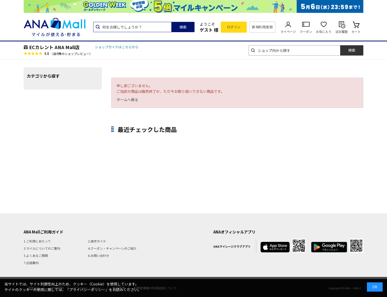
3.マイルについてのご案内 (42, 248)
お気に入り (323, 31)
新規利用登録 (262, 26)
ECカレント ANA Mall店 (54, 47)
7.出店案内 (31, 262)
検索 (183, 27)
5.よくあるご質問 (36, 255)
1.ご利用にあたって (37, 241)
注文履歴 (341, 31)
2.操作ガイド (97, 241)
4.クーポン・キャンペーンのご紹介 (112, 248)
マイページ (288, 31)
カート (356, 31)
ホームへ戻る (127, 99)
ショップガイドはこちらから (116, 46)
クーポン (306, 31)
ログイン (234, 26)
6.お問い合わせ (98, 255)
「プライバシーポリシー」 (87, 289)
